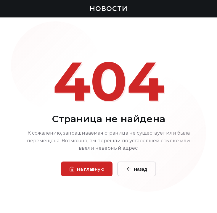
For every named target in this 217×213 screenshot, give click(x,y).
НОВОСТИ (109, 9)
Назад (136, 169)
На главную (86, 169)
